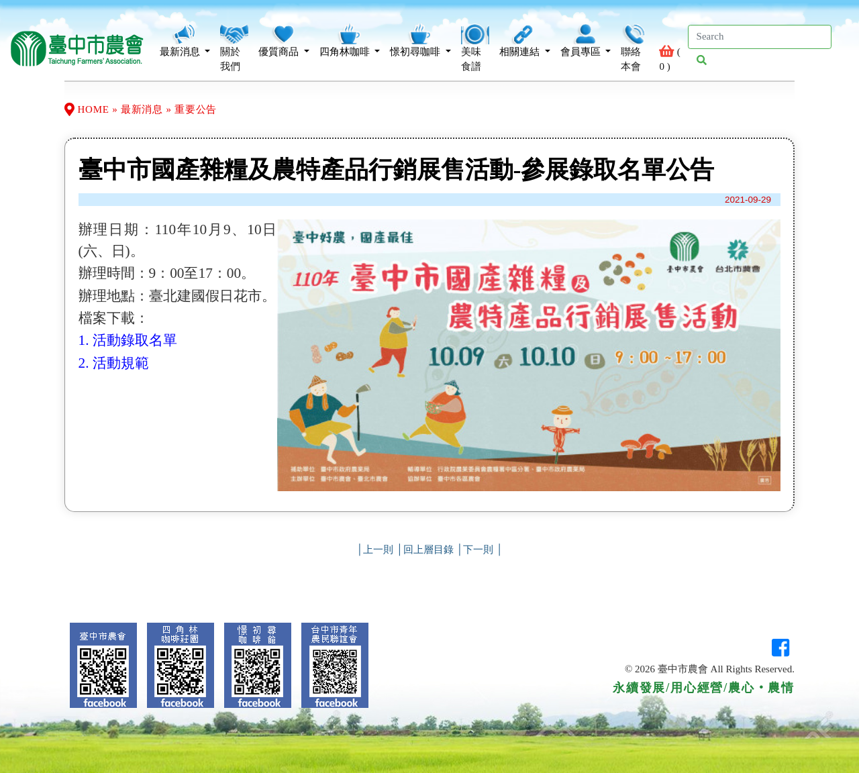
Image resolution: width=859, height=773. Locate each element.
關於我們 (234, 47)
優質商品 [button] (283, 40)
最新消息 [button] (185, 40)
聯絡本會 (635, 47)
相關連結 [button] (524, 40)
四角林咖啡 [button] (350, 40)
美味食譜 (475, 47)
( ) (671, 47)
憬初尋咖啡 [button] (420, 40)
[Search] (759, 37)
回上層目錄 (428, 549)
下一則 (478, 549)
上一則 (378, 549)
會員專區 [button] (585, 40)
